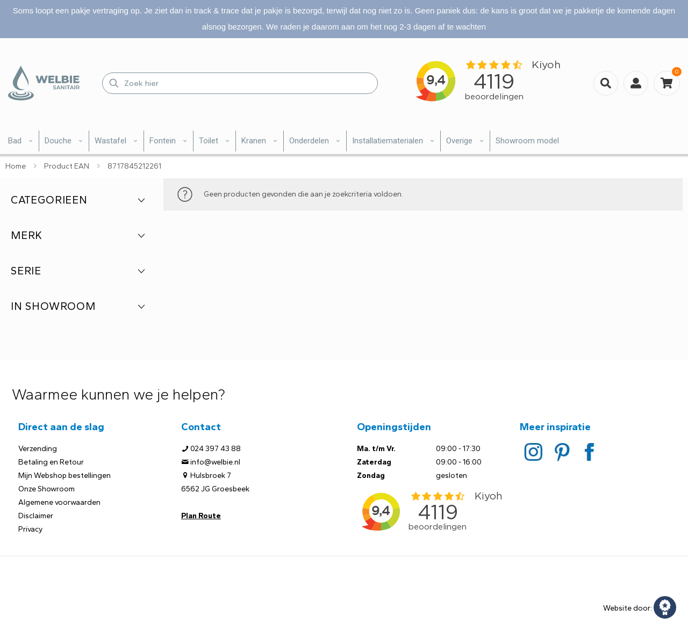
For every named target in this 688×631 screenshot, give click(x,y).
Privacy (30, 529)
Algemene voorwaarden (59, 502)
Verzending (37, 448)
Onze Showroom (46, 489)
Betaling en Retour (51, 462)
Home (15, 166)
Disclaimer (35, 515)
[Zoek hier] (240, 83)
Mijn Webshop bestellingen (64, 475)
